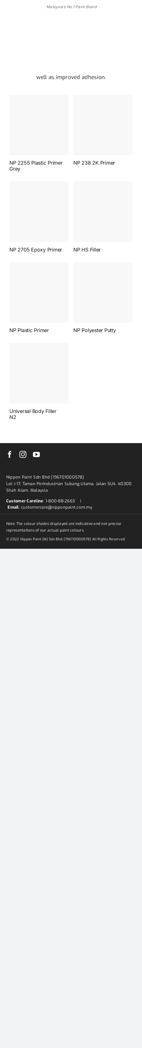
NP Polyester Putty (94, 330)
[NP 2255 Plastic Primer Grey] (39, 125)
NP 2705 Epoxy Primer (35, 249)
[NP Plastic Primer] (39, 292)
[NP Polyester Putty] (103, 292)
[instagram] (22, 454)
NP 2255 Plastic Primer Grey (36, 166)
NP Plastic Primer (29, 330)
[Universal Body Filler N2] (39, 373)
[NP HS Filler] (103, 211)
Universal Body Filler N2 (32, 414)
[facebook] (9, 454)
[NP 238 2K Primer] (103, 125)
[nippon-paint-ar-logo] (37, 37)
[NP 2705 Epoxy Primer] (39, 211)
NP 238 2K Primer (94, 163)
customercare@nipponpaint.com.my (56, 507)
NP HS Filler (87, 249)
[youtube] (36, 454)
